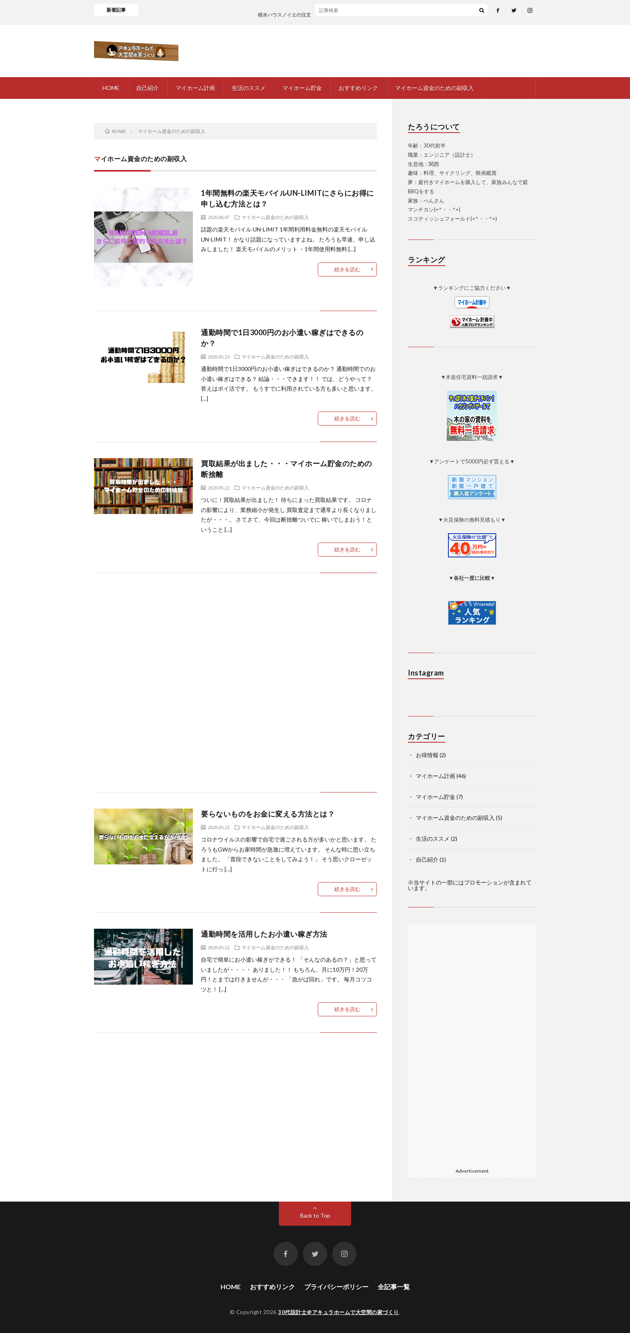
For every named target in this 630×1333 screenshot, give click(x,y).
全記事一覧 (394, 1286)
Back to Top (315, 1215)
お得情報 (427, 754)
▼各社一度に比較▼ (471, 578)
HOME (110, 87)
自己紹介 (147, 87)
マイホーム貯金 (302, 87)
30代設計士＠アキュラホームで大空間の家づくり (338, 1312)
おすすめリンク (358, 87)
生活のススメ (249, 87)
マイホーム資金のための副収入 (434, 87)
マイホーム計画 (195, 87)
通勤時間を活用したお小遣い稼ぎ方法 (264, 934)
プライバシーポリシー (336, 1286)
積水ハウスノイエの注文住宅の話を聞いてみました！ (329, 15)
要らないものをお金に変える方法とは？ (268, 813)
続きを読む (347, 269)
